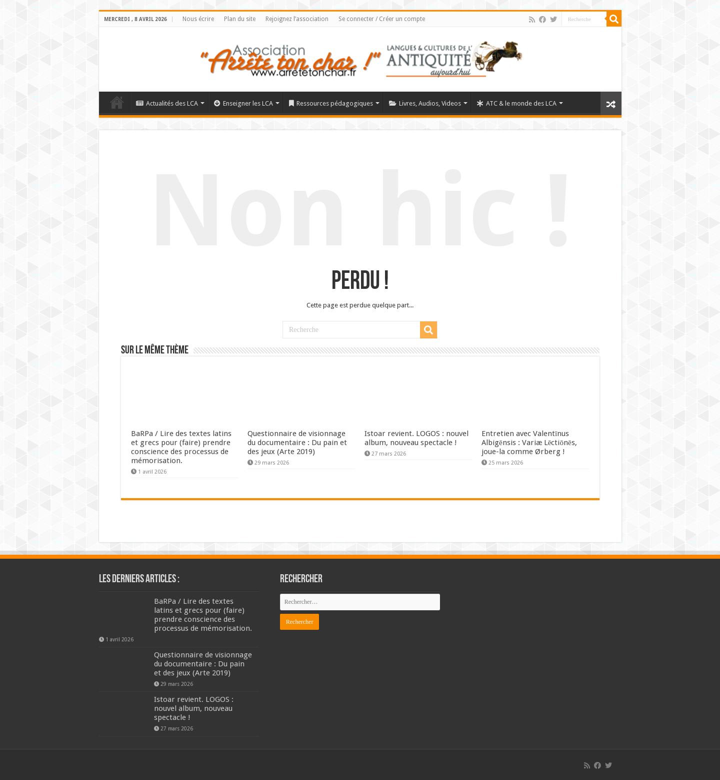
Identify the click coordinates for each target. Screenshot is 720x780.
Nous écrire (198, 19)
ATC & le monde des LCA (516, 103)
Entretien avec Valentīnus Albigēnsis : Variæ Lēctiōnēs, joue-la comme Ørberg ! (529, 442)
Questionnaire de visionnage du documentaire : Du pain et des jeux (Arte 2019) (297, 442)
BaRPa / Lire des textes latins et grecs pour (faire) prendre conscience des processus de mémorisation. (181, 447)
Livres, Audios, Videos (425, 103)
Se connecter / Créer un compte (381, 19)
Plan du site (240, 19)
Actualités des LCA (167, 103)
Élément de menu (117, 102)
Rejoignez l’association (297, 19)
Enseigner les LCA (243, 103)
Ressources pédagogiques (331, 103)
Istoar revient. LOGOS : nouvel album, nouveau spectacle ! (416, 438)
